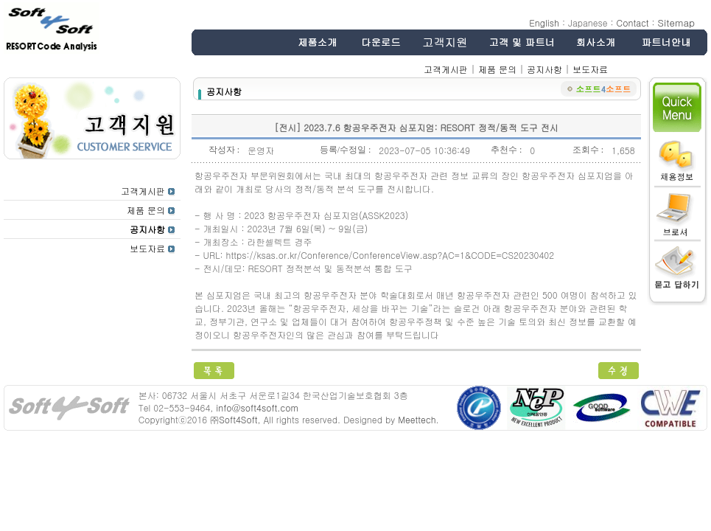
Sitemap (676, 22)
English (544, 22)
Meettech (416, 419)
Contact (633, 22)
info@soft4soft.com (257, 407)
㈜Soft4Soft (233, 419)
